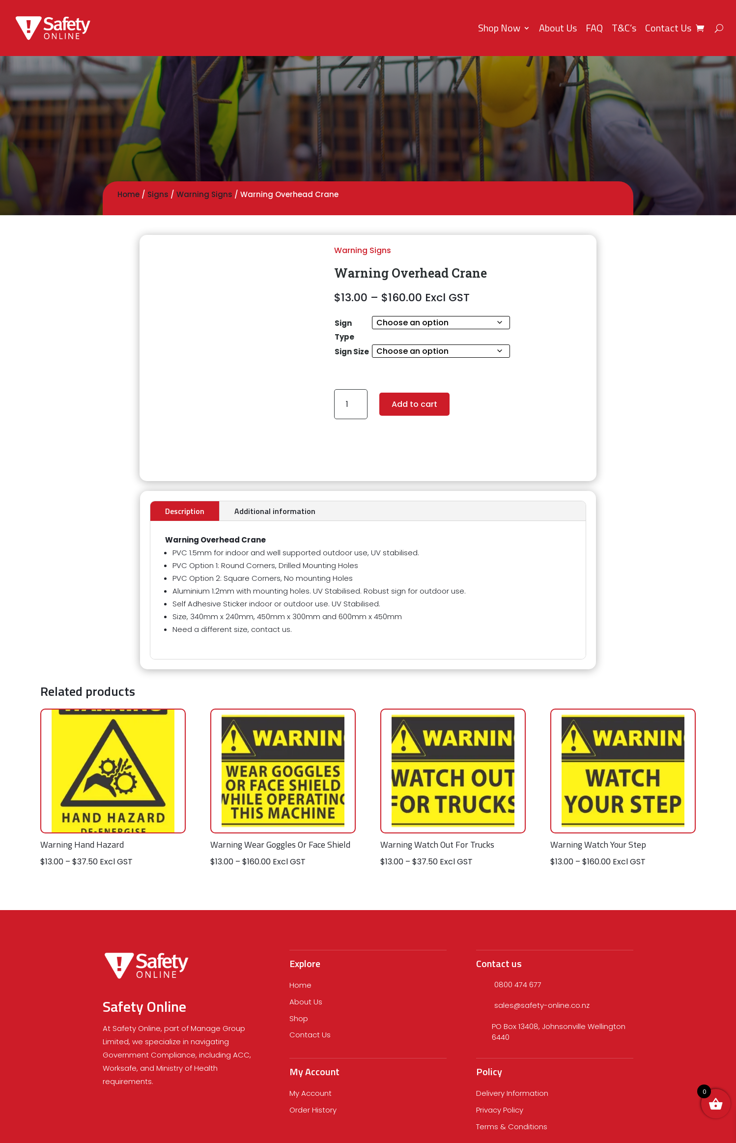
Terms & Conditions (511, 1126)
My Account (310, 1093)
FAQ (594, 27)
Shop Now (499, 27)
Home (128, 194)
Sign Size (352, 351)
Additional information (274, 511)
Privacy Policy (499, 1110)
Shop (298, 1018)
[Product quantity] (351, 404)
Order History (313, 1110)
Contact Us (668, 27)
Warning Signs (204, 194)
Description (184, 511)
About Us (558, 27)
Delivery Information (512, 1093)
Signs (158, 194)
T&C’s (624, 27)
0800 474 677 (517, 984)
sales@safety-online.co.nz (542, 1005)
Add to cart (414, 404)
